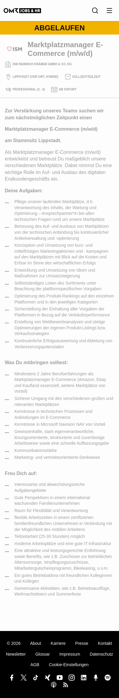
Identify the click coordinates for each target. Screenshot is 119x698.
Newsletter (16, 654)
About (35, 643)
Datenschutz (101, 654)
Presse (81, 643)
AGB (35, 664)
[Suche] (95, 11)
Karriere (58, 643)
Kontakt (105, 643)
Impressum (69, 654)
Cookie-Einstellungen (68, 664)
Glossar (42, 654)
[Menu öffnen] (109, 11)
